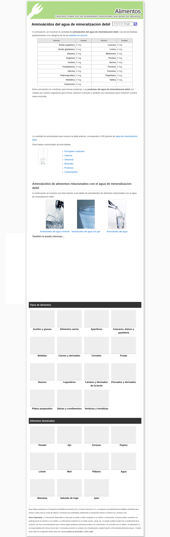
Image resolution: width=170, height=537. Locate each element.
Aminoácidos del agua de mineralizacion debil (71, 24)
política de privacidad (74, 532)
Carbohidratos (71, 172)
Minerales (69, 164)
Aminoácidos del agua (117, 231)
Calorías (68, 155)
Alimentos (128, 11)
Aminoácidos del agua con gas (85, 231)
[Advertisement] (85, 115)
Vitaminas (69, 159)
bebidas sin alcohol (78, 35)
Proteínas (68, 168)
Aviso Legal (88, 532)
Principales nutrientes (74, 151)
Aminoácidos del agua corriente (54, 231)
